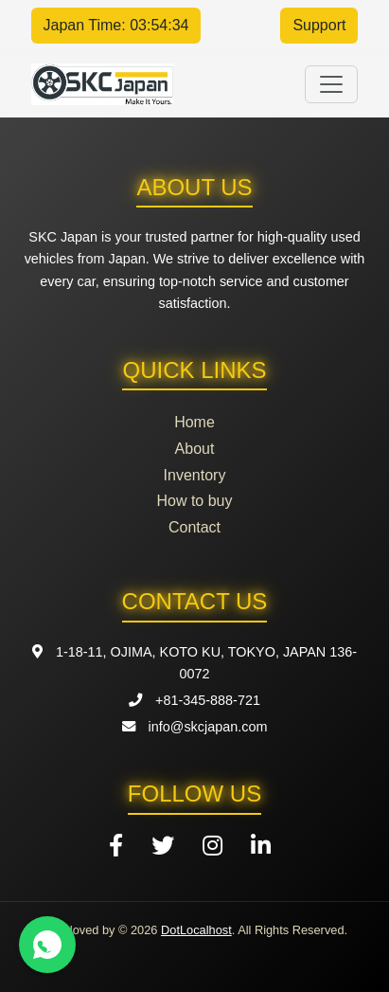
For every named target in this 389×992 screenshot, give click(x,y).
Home (194, 422)
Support (318, 25)
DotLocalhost (196, 930)
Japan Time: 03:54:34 (116, 25)
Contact (194, 527)
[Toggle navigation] (331, 84)
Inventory (195, 475)
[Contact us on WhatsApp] (47, 944)
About (195, 449)
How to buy (194, 501)
